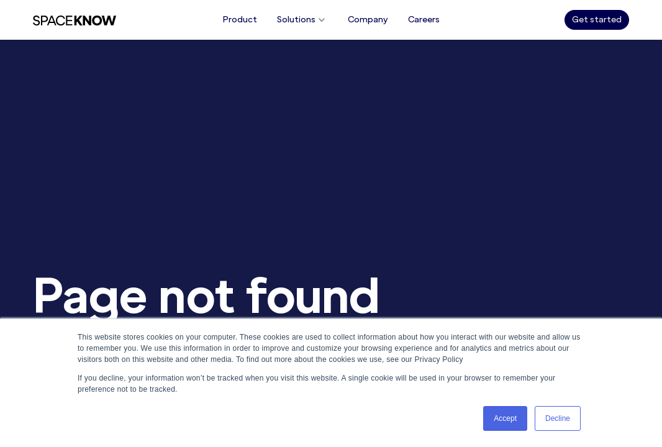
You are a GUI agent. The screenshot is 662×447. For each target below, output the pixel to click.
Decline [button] (557, 418)
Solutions (302, 20)
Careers (424, 19)
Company (368, 19)
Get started (597, 19)
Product (240, 19)
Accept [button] (505, 418)
